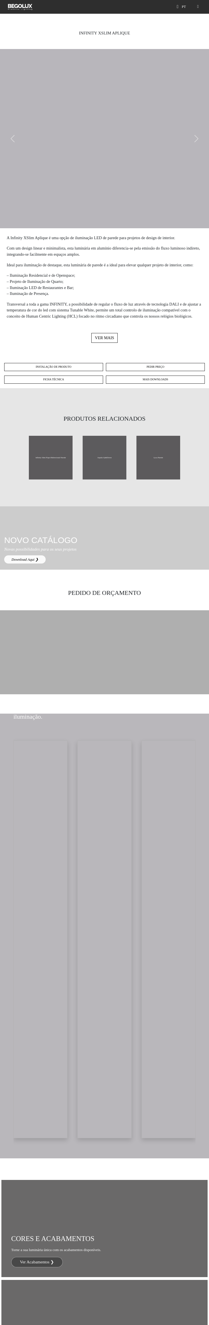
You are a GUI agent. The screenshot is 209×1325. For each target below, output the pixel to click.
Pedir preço (155, 366)
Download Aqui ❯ (24, 559)
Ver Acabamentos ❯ (37, 1262)
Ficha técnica (53, 379)
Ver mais (104, 338)
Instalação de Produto (53, 366)
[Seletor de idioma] (184, 7)
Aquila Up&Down (104, 457)
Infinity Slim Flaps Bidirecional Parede (51, 457)
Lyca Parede (158, 457)
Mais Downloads (155, 379)
